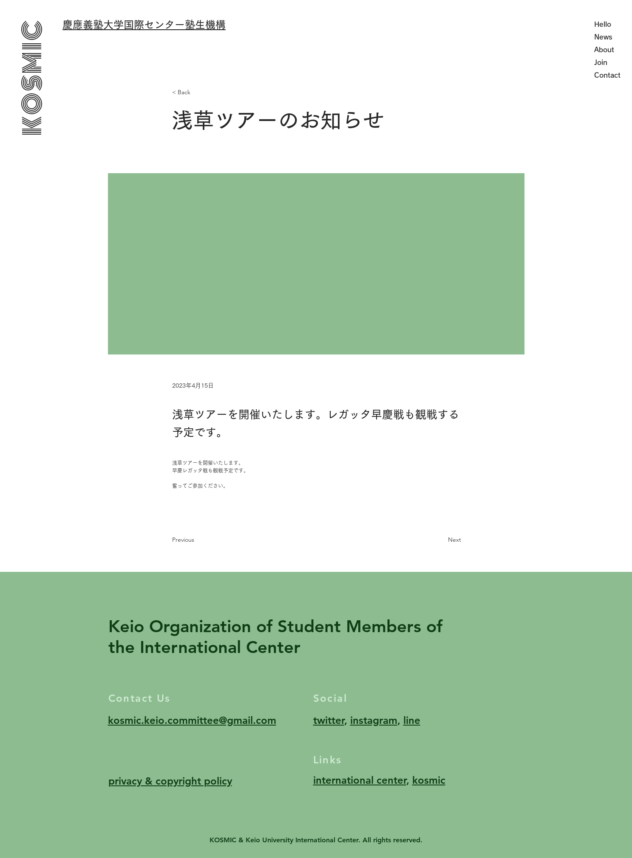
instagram (373, 720)
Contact (607, 75)
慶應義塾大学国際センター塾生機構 (144, 25)
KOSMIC (32, 77)
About (604, 49)
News (603, 37)
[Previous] (200, 540)
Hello (602, 24)
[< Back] (200, 93)
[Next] (440, 540)
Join (600, 62)
